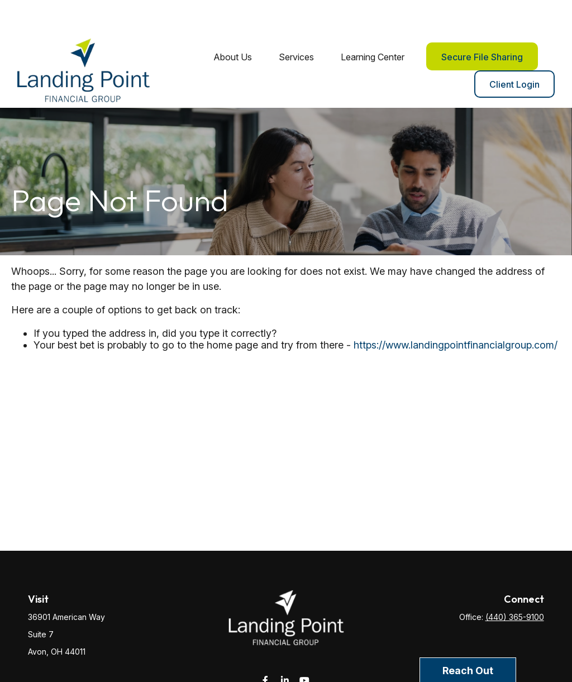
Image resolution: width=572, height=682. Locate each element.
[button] (232, 23)
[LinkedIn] (285, 647)
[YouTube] (304, 647)
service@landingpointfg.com (286, 667)
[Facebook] (265, 647)
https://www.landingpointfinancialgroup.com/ (455, 312)
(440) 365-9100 (514, 584)
